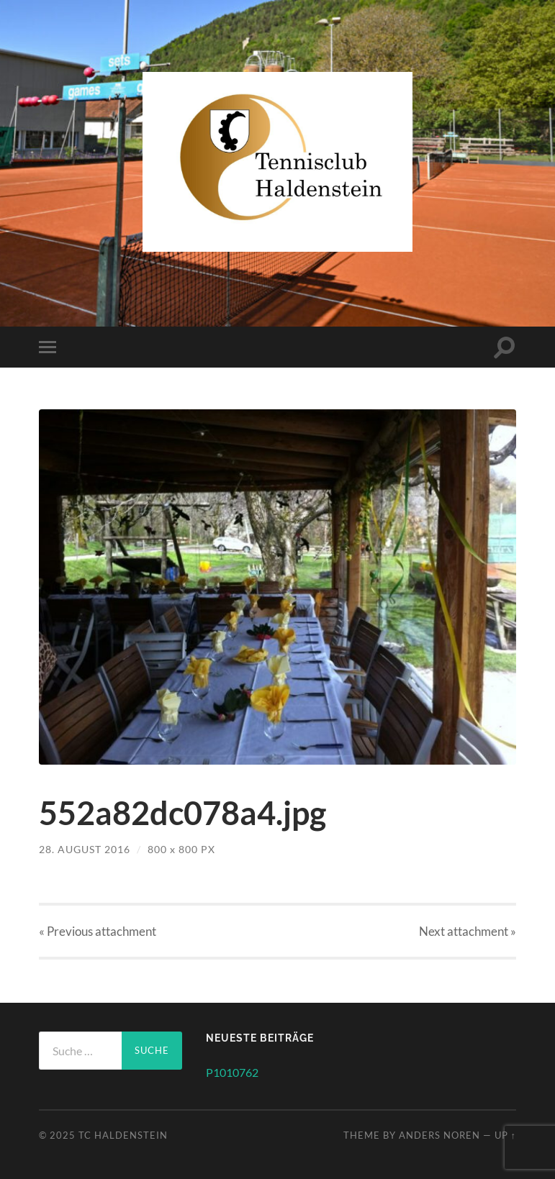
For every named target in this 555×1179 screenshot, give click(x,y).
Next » (467, 931)
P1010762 (232, 1072)
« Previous (97, 931)
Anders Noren (439, 1135)
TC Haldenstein (123, 1135)
